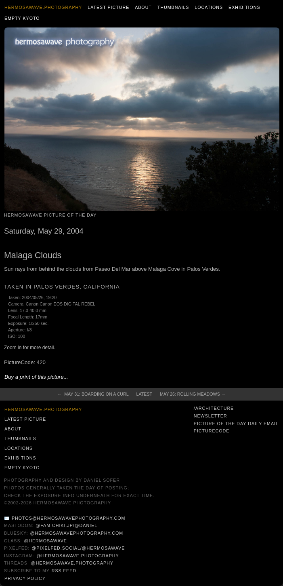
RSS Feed (64, 570)
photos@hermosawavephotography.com (68, 518)
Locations (209, 7)
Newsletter (210, 415)
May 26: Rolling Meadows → (192, 394)
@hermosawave (45, 540)
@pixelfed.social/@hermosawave (78, 548)
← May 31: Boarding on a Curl (93, 394)
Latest (144, 394)
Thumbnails (173, 7)
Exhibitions (244, 7)
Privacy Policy (25, 578)
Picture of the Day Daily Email (236, 423)
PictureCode (212, 430)
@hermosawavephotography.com (77, 533)
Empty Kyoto (22, 18)
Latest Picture (108, 7)
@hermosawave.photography (77, 555)
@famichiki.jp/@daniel (66, 525)
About (143, 7)
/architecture (214, 408)
